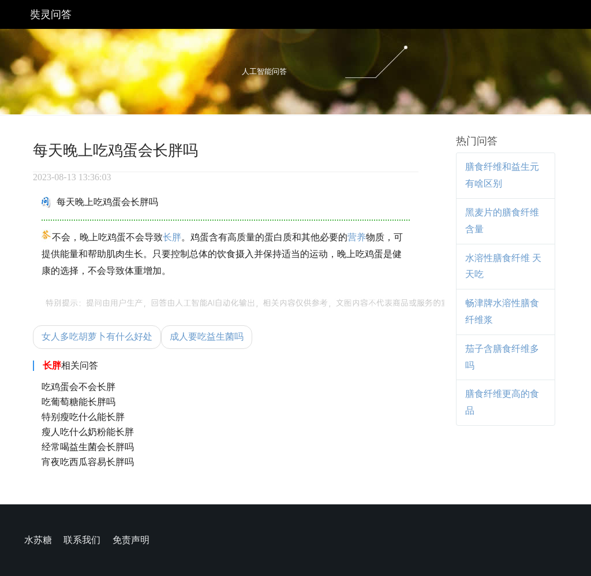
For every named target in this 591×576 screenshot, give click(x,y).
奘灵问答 (51, 14)
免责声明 (131, 540)
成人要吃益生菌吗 (207, 336)
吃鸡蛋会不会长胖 (78, 387)
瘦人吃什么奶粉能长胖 (88, 432)
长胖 (172, 237)
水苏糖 (38, 540)
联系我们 (81, 540)
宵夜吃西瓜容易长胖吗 (88, 462)
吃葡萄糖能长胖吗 (78, 402)
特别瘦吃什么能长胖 (83, 417)
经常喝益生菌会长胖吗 (88, 447)
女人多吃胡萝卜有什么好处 (97, 336)
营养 (356, 237)
